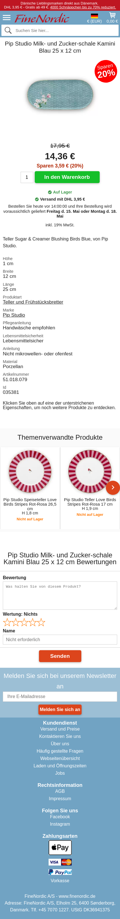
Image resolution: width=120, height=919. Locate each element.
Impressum (60, 798)
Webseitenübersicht (60, 758)
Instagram (60, 824)
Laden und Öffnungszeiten (60, 765)
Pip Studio (14, 315)
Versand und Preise (60, 729)
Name (9, 630)
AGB (60, 791)
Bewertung (14, 577)
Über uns (60, 743)
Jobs (60, 773)
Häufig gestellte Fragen (60, 751)
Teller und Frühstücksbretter (33, 302)
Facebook (60, 816)
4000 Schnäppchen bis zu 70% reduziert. (83, 7)
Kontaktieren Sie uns (60, 736)
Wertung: (20, 614)
